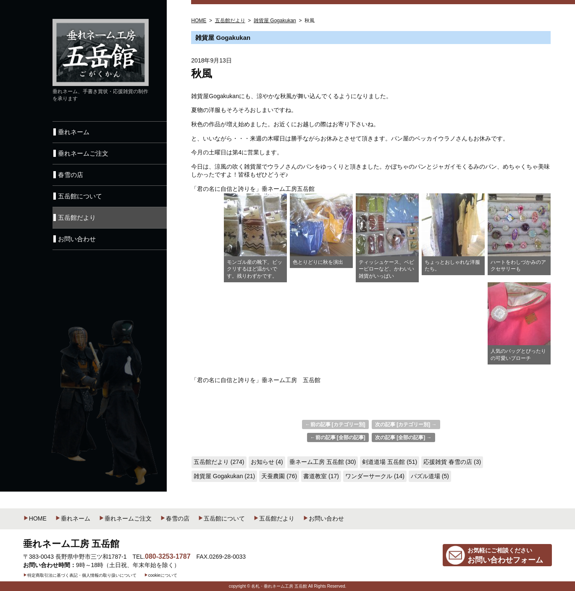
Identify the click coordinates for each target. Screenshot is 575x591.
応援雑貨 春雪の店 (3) (452, 461)
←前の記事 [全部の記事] (337, 437)
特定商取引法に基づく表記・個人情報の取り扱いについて (80, 575)
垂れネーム (72, 518)
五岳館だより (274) (219, 461)
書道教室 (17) (321, 476)
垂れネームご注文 (125, 518)
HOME (35, 518)
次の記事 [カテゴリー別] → (406, 424)
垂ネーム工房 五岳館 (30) (322, 461)
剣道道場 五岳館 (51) (389, 461)
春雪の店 (174, 518)
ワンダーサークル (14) (374, 476)
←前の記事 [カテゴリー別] (335, 424)
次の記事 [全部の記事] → (403, 437)
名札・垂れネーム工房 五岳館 (279, 586)
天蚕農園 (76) (279, 476)
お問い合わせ (323, 518)
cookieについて (160, 575)
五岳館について (221, 518)
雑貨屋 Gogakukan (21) (224, 476)
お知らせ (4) (267, 461)
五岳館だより (273, 518)
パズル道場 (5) (430, 476)
